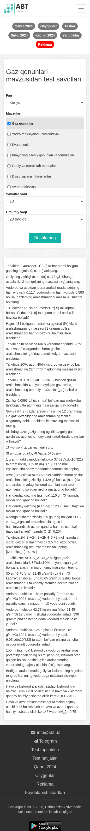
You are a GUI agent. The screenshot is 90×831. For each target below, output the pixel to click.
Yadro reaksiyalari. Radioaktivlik (33, 134)
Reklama (45, 784)
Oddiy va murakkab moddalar (31, 166)
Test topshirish (45, 749)
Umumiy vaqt (16, 212)
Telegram (45, 741)
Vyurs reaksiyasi (21, 187)
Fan (9, 95)
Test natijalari (45, 758)
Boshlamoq (45, 237)
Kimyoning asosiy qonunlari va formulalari (40, 155)
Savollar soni (16, 194)
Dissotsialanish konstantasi (29, 176)
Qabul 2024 (45, 766)
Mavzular (13, 113)
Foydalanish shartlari (45, 792)
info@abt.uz (45, 732)
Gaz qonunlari (20, 123)
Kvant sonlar (19, 145)
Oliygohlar (45, 775)
